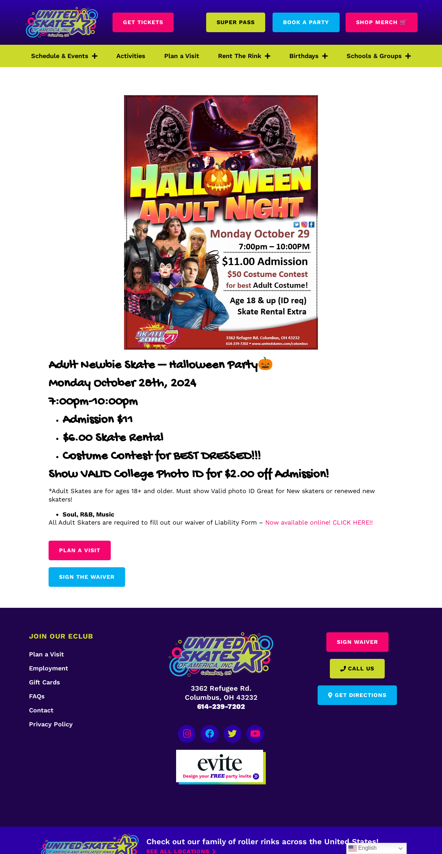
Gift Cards (44, 682)
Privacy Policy (51, 724)
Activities (130, 55)
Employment (48, 668)
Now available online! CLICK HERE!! (319, 522)
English (362, 848)
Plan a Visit (181, 55)
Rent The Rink (244, 56)
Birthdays (308, 56)
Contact (41, 710)
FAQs (37, 696)
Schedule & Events (64, 56)
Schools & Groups (379, 56)
